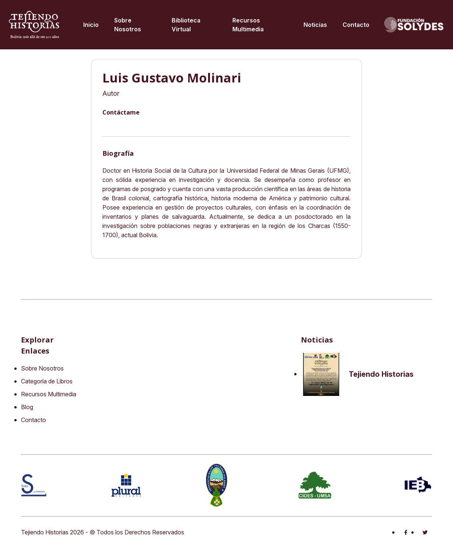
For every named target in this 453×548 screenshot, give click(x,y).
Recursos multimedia (248, 25)
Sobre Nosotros (127, 25)
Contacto (356, 24)
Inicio (91, 24)
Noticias (315, 24)
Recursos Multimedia (48, 394)
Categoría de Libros (47, 381)
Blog (27, 407)
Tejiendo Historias (381, 374)
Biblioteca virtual (186, 25)
